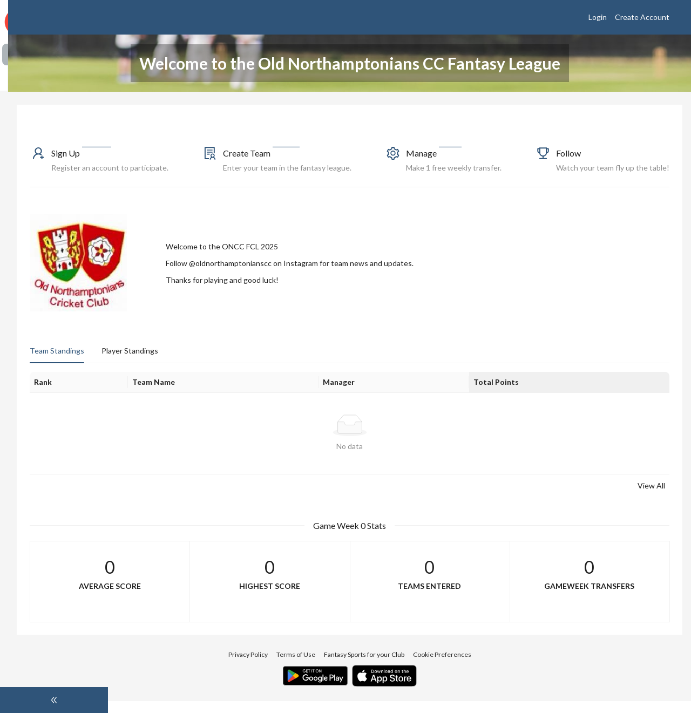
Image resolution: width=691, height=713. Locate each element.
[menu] (54, 114)
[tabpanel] (399, 444)
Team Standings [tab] (157, 362)
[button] (195, 165)
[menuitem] (53, 54)
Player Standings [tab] (229, 362)
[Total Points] (585, 394)
